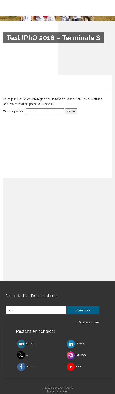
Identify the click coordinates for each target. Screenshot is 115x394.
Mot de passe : (33, 111)
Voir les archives (89, 322)
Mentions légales (57, 391)
